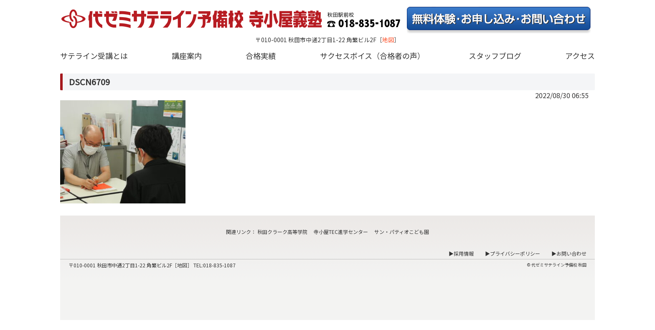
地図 (388, 40)
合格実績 (261, 55)
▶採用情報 (461, 253)
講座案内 (187, 55)
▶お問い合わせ (568, 253)
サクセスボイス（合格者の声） (372, 55)
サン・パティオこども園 (401, 231)
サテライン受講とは (94, 55)
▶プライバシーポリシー (512, 253)
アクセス (580, 55)
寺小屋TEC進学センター (341, 231)
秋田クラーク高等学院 (282, 231)
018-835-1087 (219, 265)
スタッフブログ (495, 55)
